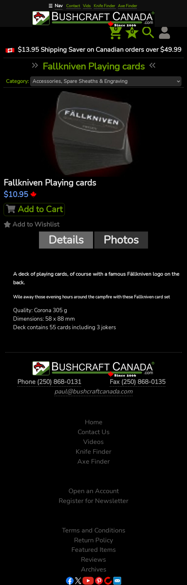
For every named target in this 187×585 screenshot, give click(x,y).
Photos (121, 240)
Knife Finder (105, 6)
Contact (73, 6)
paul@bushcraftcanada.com (93, 391)
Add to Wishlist (35, 224)
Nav (59, 6)
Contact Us (94, 432)
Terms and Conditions (93, 530)
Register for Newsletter (93, 500)
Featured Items (93, 549)
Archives (93, 569)
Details (66, 240)
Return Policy (93, 540)
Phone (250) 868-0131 (49, 381)
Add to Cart (34, 209)
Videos (93, 441)
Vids (87, 6)
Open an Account (93, 491)
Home (94, 422)
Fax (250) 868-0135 (137, 381)
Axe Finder (127, 6)
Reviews (93, 559)
